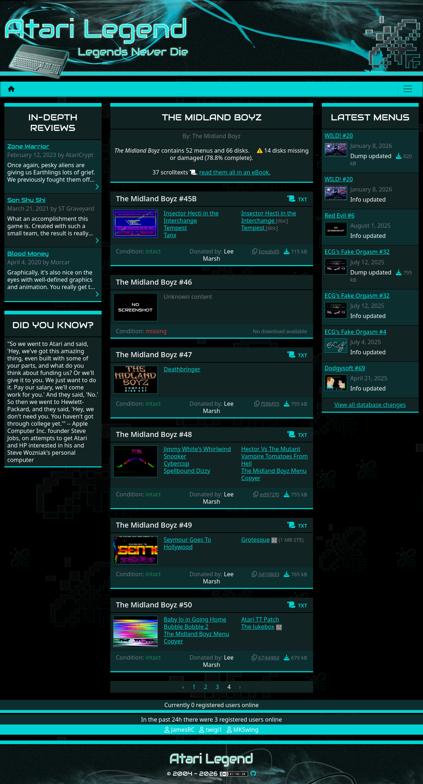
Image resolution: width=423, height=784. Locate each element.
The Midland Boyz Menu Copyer (274, 474)
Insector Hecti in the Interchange (191, 216)
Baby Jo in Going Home (195, 619)
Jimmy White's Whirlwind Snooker (197, 452)
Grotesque (255, 539)
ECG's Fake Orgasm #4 (355, 332)
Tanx (170, 235)
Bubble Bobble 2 (186, 627)
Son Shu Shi (26, 200)
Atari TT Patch (260, 619)
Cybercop (176, 463)
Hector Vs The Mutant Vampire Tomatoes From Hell (274, 456)
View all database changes (370, 405)
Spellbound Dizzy (187, 471)
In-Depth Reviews (52, 122)
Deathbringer (182, 369)
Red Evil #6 (340, 215)
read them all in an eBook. (234, 172)
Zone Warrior (28, 146)
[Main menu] (408, 89)
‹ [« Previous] (183, 687)
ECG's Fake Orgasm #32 (357, 252)
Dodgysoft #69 (345, 368)
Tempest (175, 228)
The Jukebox (257, 626)
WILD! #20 (339, 136)
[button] (297, 198)
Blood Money (28, 253)
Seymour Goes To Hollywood (187, 543)
